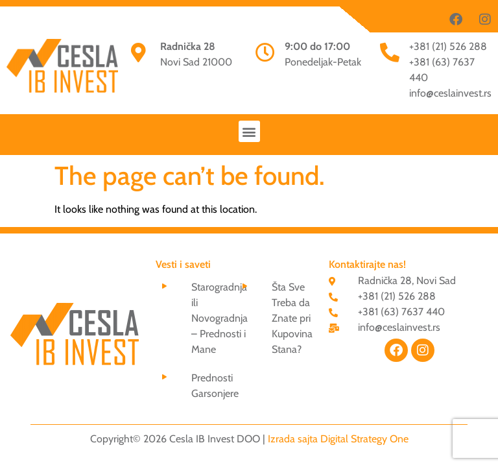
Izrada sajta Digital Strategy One (338, 439)
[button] (249, 131)
